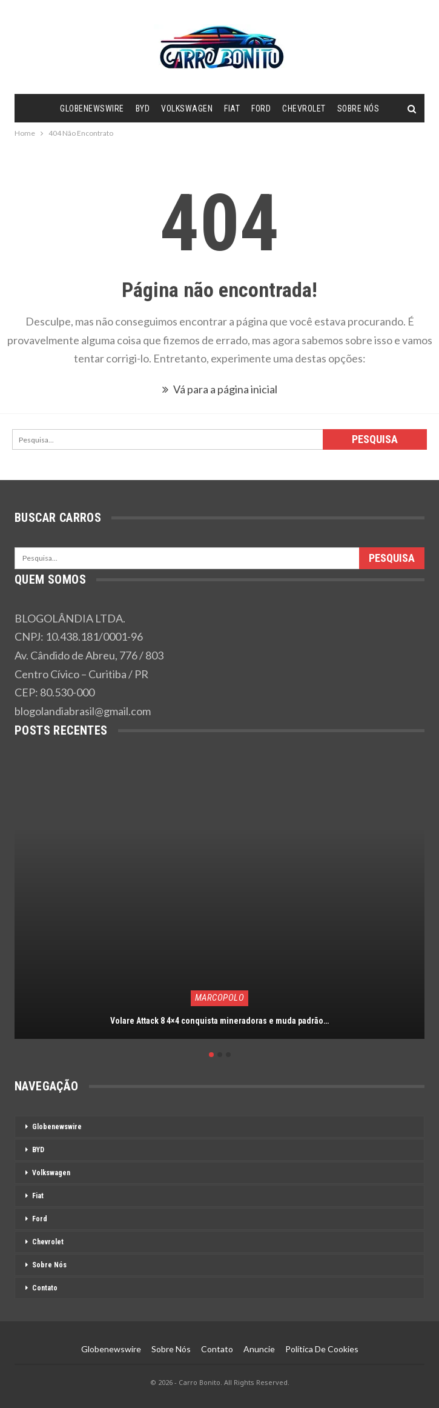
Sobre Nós (358, 108)
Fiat (232, 108)
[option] (219, 905)
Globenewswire (92, 108)
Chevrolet (304, 108)
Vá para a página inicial (219, 389)
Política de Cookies (321, 1349)
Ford (261, 108)
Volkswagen (187, 108)
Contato (45, 1288)
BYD (143, 108)
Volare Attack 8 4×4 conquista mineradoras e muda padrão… (219, 1021)
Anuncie (259, 1349)
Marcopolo (220, 997)
